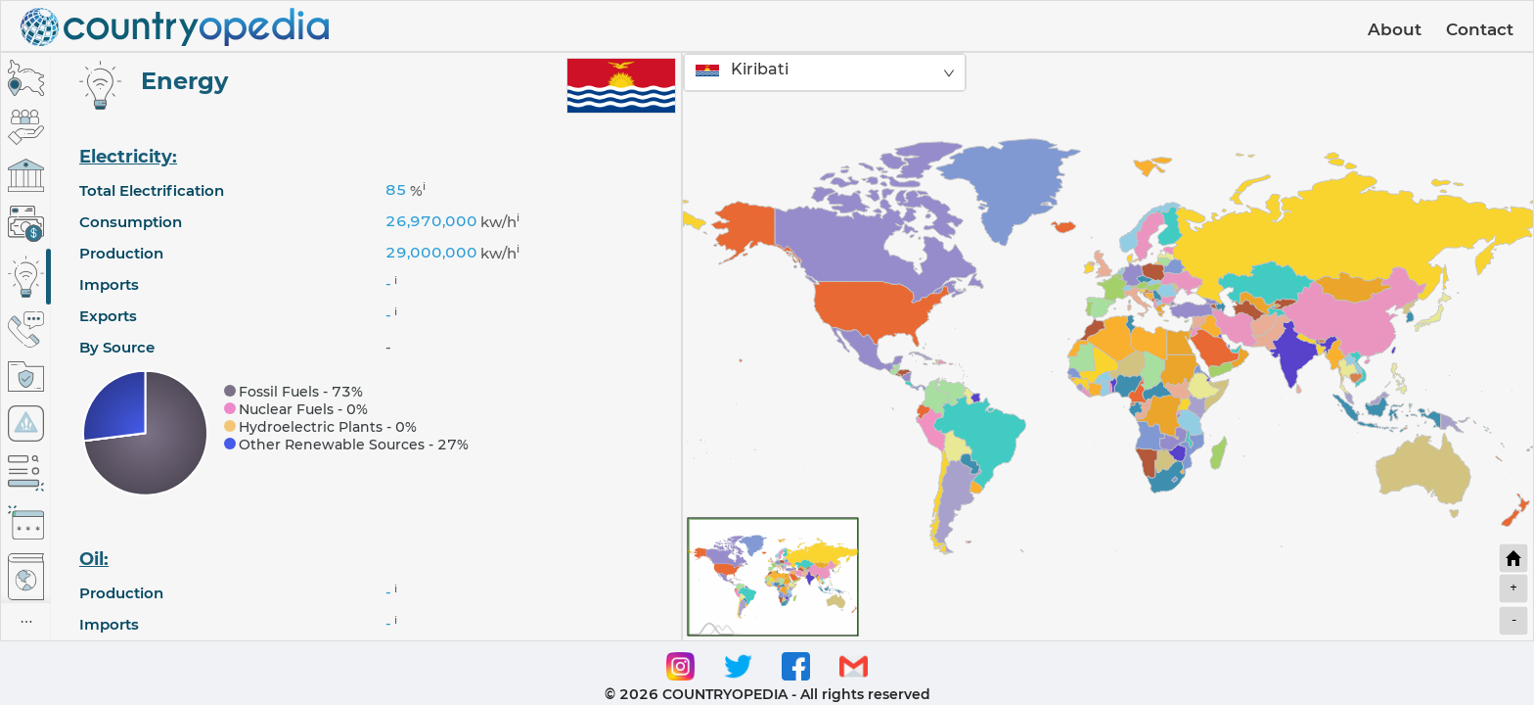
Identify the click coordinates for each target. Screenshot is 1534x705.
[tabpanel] (366, 346)
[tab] (26, 78)
